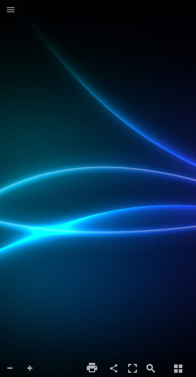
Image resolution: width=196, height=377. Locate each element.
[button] (10, 10)
